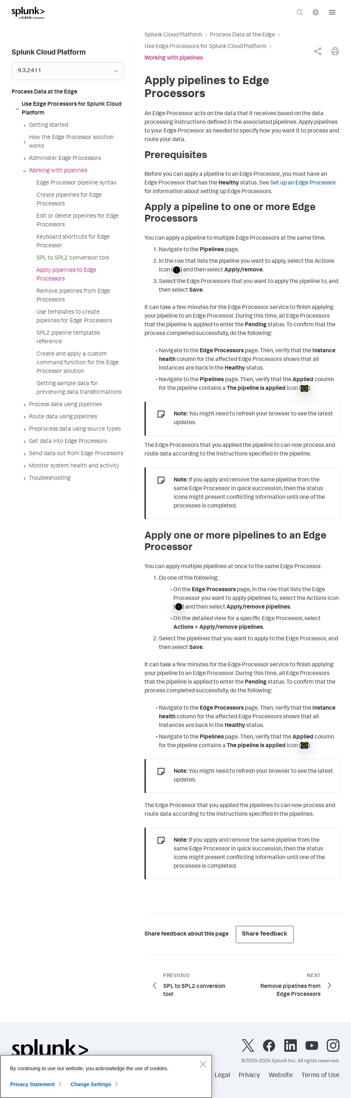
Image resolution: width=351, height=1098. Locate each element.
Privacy (249, 1075)
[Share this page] (317, 51)
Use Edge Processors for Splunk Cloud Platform (205, 47)
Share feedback (264, 934)
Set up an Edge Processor (303, 183)
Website (281, 1075)
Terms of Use (320, 1075)
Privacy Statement (32, 1086)
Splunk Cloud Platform (173, 35)
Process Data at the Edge (242, 35)
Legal (222, 1075)
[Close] (203, 1066)
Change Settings (90, 1086)
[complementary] (318, 51)
